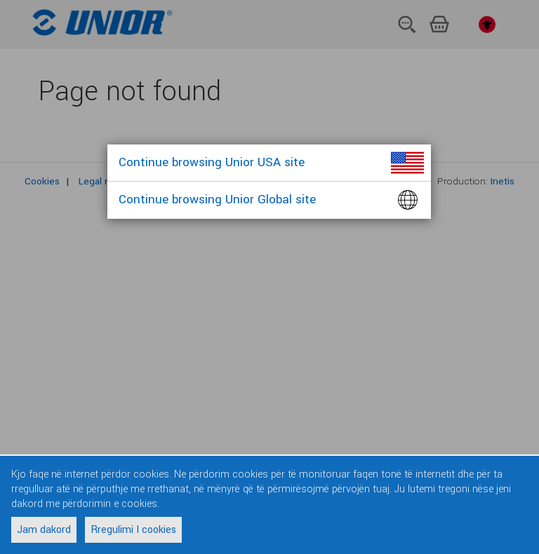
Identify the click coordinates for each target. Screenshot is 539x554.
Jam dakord (44, 529)
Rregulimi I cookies (133, 529)
